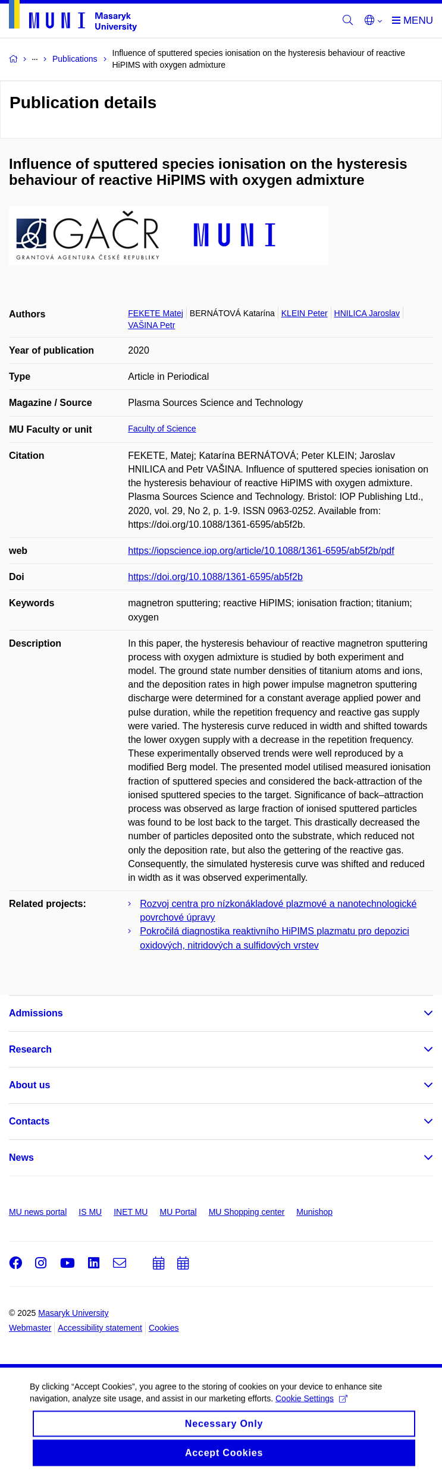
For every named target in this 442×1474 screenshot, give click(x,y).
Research (30, 1049)
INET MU (131, 1212)
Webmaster (30, 1328)
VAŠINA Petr (151, 325)
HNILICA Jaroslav (367, 313)
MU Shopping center (247, 1212)
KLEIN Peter (304, 313)
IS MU (90, 1212)
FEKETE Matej (155, 313)
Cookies (164, 1328)
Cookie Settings (311, 1405)
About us (29, 1085)
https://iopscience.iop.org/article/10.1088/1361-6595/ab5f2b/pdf (261, 551)
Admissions (36, 1013)
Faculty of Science (162, 428)
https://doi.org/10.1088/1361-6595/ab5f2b (215, 577)
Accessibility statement (100, 1328)
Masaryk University (73, 1313)
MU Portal (177, 1212)
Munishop (314, 1212)
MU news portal (38, 1212)
